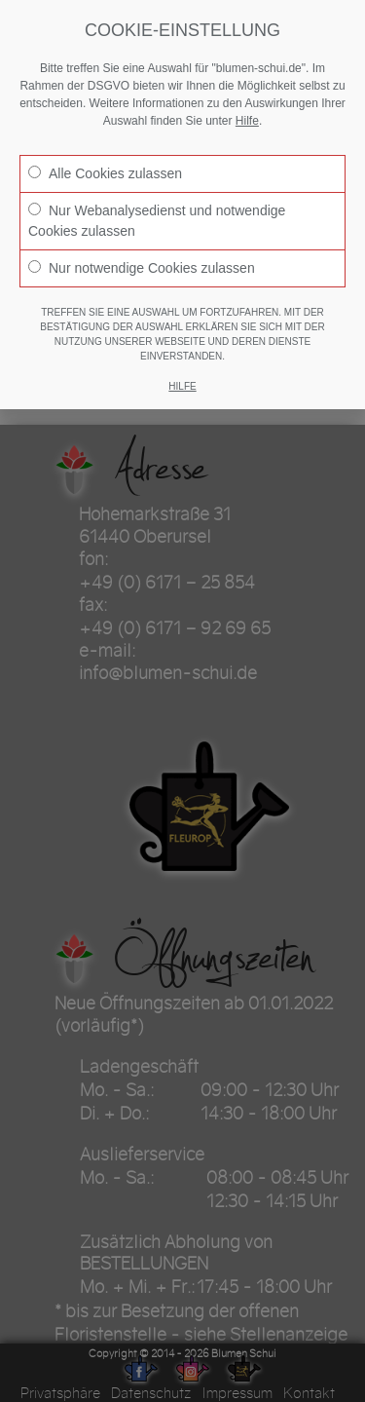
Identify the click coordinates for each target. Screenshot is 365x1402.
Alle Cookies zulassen (105, 173)
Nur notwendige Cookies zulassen (141, 268)
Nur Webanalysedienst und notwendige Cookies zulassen (156, 221)
